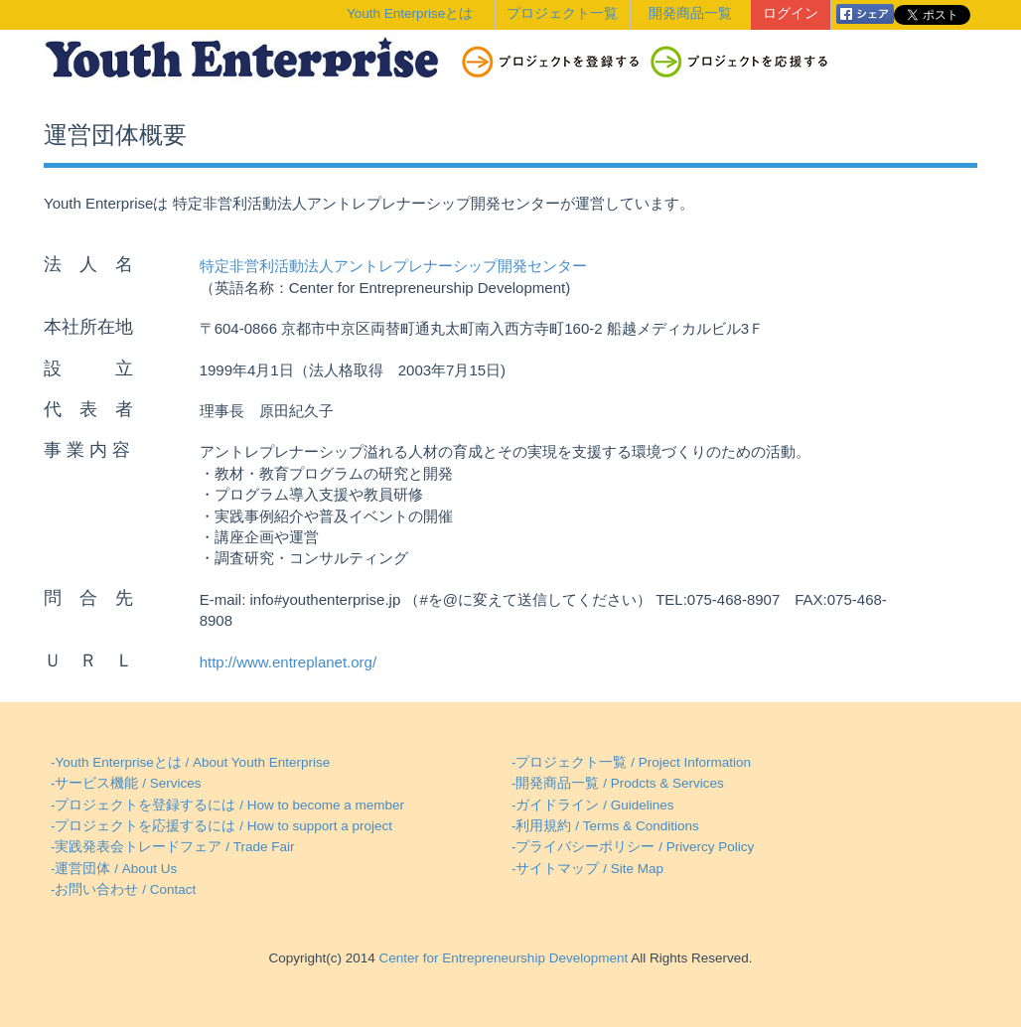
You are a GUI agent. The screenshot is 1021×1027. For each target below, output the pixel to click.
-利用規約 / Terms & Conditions (605, 825)
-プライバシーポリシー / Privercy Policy (632, 846)
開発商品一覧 (690, 13)
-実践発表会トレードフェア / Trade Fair (173, 846)
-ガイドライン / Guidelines (592, 805)
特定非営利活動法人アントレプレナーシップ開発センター (393, 265)
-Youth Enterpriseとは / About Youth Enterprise (190, 762)
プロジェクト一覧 (562, 13)
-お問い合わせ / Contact (123, 889)
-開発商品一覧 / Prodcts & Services (617, 783)
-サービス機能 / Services (126, 783)
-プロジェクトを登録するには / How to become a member (227, 805)
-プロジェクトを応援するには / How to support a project (221, 825)
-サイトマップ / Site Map (587, 868)
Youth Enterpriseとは (410, 13)
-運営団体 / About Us (114, 868)
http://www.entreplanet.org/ (288, 662)
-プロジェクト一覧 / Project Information (631, 762)
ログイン (790, 13)
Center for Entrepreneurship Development (501, 958)
